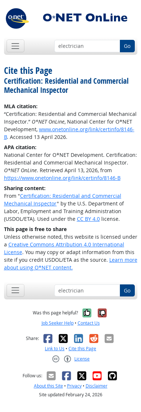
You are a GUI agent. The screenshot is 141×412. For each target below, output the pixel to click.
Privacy (74, 386)
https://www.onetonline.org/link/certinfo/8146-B (62, 177)
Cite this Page (82, 348)
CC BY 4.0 (88, 218)
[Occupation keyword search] (87, 46)
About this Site (48, 386)
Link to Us (54, 348)
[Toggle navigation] (15, 45)
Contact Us (89, 323)
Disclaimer (96, 386)
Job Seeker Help (58, 323)
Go (127, 45)
